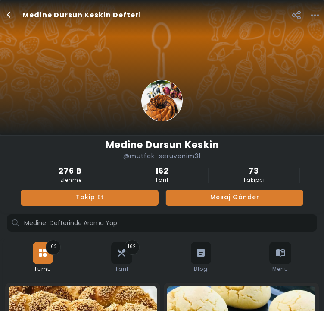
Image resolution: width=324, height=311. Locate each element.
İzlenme (70, 175)
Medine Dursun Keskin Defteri (81, 15)
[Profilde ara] (162, 224)
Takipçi (254, 175)
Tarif (162, 175)
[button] (296, 15)
